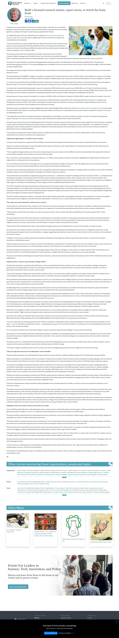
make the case (31, 411)
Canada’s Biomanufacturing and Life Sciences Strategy (87, 490)
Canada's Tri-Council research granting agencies (57, 490)
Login (108, 3)
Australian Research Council (58, 470)
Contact (82, 3)
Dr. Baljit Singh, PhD (37, 482)
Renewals (63, 621)
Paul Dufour (46, 483)
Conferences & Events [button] (48, 3)
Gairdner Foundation (61, 474)
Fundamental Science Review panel (45, 474)
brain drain (20, 488)
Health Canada (96, 474)
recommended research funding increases (89, 108)
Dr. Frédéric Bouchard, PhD (52, 482)
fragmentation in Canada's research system (55, 492)
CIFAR (32, 474)
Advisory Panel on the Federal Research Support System (33, 470)
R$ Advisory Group (40, 623)
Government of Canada (84, 474)
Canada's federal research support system (77, 488)
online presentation (27, 118)
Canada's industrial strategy (35, 490)
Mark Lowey (14, 23)
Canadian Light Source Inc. (95, 472)
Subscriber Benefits (66, 618)
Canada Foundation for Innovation (77, 470)
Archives (89, 618)
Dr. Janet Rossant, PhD (67, 482)
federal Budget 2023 (37, 492)
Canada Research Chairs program (54, 488)
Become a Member (64, 3)
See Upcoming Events (18, 587)
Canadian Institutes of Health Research (49, 472)
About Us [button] (27, 3)
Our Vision (38, 619)
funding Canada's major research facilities (80, 492)
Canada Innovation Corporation (96, 470)
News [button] (36, 3)
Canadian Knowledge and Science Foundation (74, 472)
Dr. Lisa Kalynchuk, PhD (95, 482)
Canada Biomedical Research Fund (34, 488)
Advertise (74, 3)
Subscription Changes (66, 619)
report (50, 279)
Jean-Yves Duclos (34, 483)
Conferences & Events (93, 619)
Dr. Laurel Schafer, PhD (81, 482)
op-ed (46, 158)
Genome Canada (73, 474)
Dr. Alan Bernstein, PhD (24, 482)
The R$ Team (38, 621)
